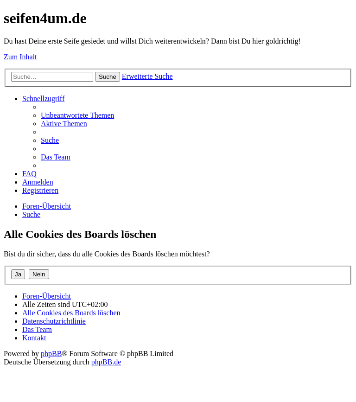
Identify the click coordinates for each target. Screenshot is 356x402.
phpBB (51, 353)
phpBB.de (106, 362)
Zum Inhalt (20, 57)
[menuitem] (77, 115)
